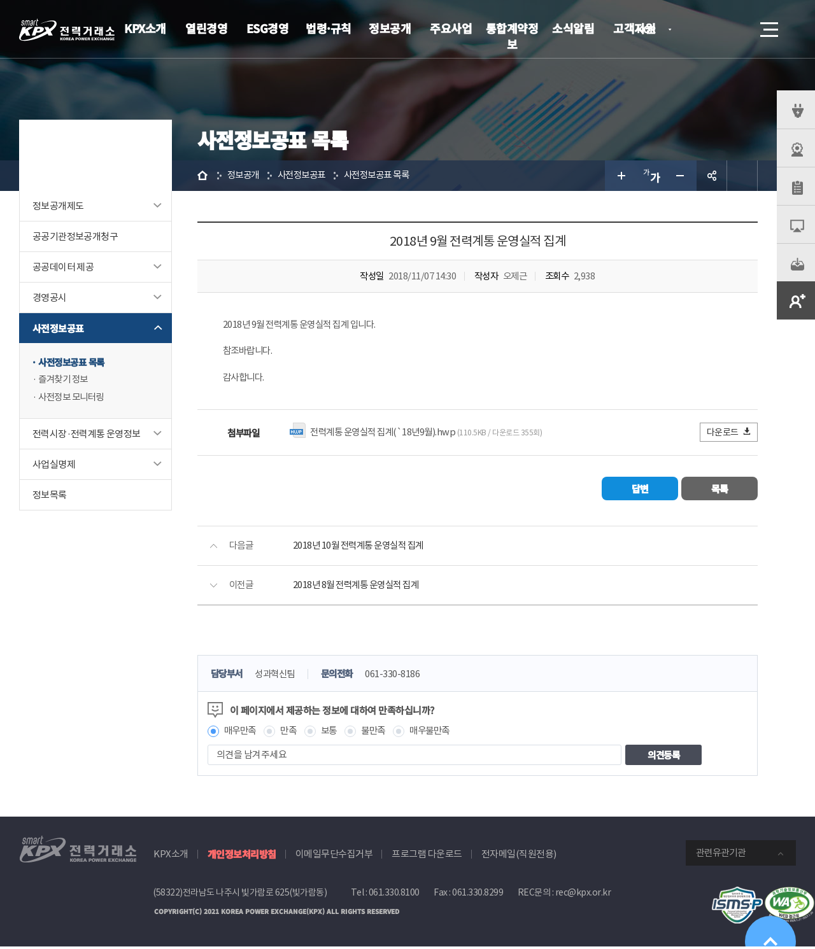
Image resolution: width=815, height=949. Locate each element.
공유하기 (712, 175)
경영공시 (49, 298)
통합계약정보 (512, 36)
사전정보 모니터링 (73, 398)
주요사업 (451, 28)
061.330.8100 (394, 895)
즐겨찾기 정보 (65, 380)
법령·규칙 (328, 28)
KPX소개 (145, 28)
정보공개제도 (57, 206)
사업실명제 (53, 466)
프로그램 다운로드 (427, 856)
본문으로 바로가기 (0, 0)
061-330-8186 (401, 676)
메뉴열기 (768, 26)
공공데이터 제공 (63, 267)
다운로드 (729, 434)
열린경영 (206, 28)
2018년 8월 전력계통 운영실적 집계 (360, 587)
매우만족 (241, 733)
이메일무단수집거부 (334, 856)
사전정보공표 (57, 328)
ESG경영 (267, 28)
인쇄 (742, 175)
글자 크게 (620, 175)
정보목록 (49, 496)
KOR (650, 30)
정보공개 (390, 28)
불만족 (380, 733)
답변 (640, 490)
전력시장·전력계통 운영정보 (86, 435)
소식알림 (573, 28)
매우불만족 (438, 733)
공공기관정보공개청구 (75, 236)
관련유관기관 (721, 855)
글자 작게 (681, 175)
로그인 (697, 29)
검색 (733, 29)
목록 (719, 490)
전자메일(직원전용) (518, 856)
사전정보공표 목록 (74, 362)
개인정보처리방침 (242, 856)
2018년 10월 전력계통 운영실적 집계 (362, 548)
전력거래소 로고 (67, 29)
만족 (292, 733)
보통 (333, 733)
